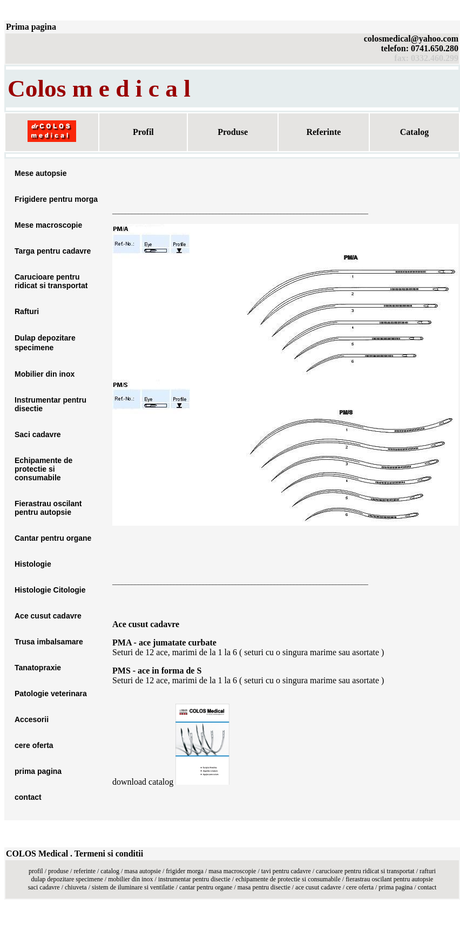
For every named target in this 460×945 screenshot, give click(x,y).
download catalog (143, 781)
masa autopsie (142, 871)
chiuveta (76, 887)
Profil (143, 132)
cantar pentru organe (205, 887)
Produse (233, 132)
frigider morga (184, 871)
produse (58, 871)
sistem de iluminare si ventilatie (133, 887)
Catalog (414, 132)
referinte (84, 871)
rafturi (428, 871)
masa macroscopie (232, 871)
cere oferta (360, 887)
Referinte (323, 132)
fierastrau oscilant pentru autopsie (389, 879)
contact (427, 887)
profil (36, 871)
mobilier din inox (130, 879)
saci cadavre (45, 887)
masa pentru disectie (264, 887)
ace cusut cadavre (318, 887)
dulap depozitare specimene (67, 879)
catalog (109, 871)
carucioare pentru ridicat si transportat (365, 871)
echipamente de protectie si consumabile (288, 879)
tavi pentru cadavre (286, 871)
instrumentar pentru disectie (194, 879)
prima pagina (395, 887)
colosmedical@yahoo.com (411, 38)
